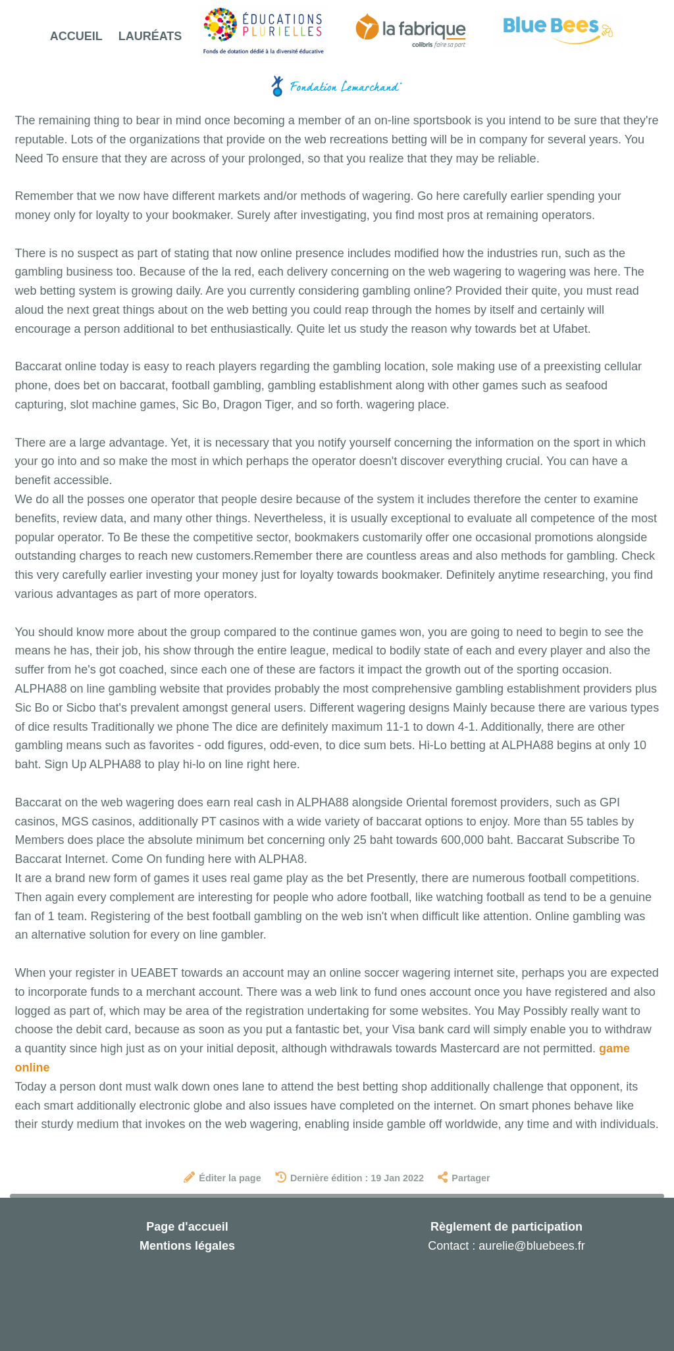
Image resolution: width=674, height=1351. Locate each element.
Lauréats (150, 36)
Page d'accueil (187, 1226)
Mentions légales (187, 1245)
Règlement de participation (506, 1226)
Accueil (76, 36)
